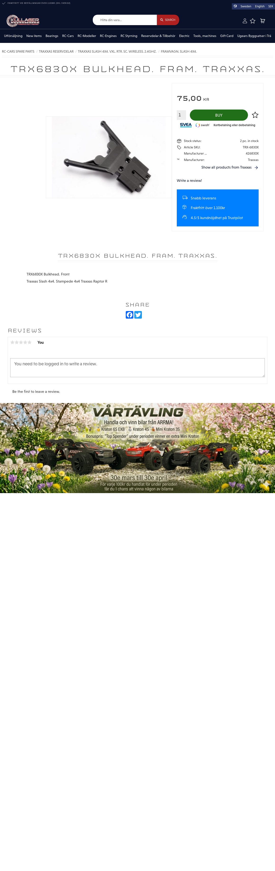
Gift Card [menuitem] (226, 36)
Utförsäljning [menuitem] (13, 36)
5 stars (29, 343)
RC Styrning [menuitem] (129, 36)
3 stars (21, 343)
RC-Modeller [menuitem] (87, 36)
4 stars (25, 343)
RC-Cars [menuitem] (68, 36)
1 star (12, 343)
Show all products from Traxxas (226, 168)
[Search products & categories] (124, 20)
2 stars (16, 343)
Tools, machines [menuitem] (204, 36)
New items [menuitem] (34, 36)
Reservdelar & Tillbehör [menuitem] (158, 36)
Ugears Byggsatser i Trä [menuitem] (254, 36)
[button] (252, 21)
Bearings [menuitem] (52, 36)
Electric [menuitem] (184, 36)
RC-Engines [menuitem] (108, 36)
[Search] (167, 20)
